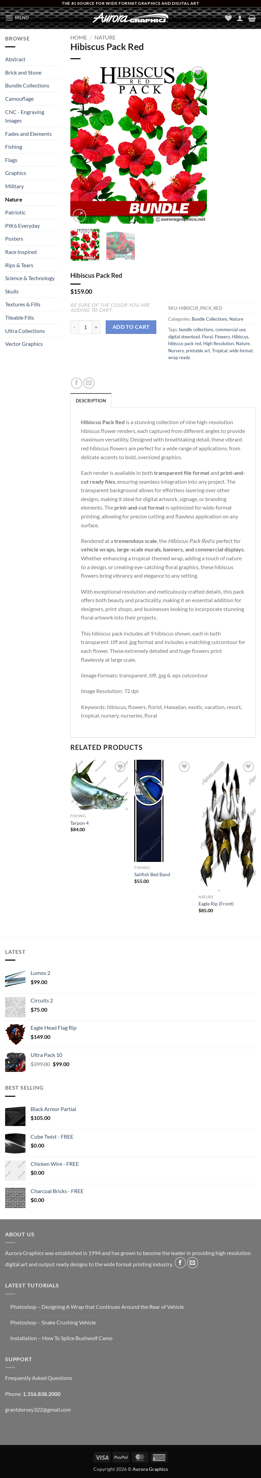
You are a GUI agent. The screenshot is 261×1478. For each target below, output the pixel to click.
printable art (198, 350)
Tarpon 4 (79, 823)
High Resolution (218, 343)
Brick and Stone (23, 72)
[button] (17, 18)
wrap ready (179, 357)
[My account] (240, 18)
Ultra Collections (25, 330)
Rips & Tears (19, 265)
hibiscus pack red (184, 343)
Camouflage (19, 98)
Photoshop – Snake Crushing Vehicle (53, 1322)
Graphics (15, 173)
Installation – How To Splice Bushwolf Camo (61, 1338)
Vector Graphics (24, 343)
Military (14, 186)
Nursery (176, 350)
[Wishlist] (228, 18)
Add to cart (131, 327)
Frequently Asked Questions (38, 1378)
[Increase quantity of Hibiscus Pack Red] (96, 327)
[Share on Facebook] (76, 383)
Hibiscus (240, 336)
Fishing (13, 146)
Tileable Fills (19, 317)
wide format (241, 350)
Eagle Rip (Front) (215, 903)
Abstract (15, 59)
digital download (184, 336)
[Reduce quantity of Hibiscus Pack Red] (74, 327)
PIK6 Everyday (22, 225)
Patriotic (15, 212)
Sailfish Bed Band (152, 874)
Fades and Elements (28, 133)
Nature (13, 199)
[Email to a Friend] (88, 383)
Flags (11, 160)
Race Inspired (21, 251)
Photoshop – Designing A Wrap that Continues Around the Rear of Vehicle (97, 1306)
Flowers (222, 336)
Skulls (12, 291)
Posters (14, 238)
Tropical (219, 350)
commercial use (230, 329)
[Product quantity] (85, 327)
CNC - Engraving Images (24, 116)
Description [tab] (91, 400)
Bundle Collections (27, 85)
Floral (207, 336)
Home (78, 37)
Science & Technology (30, 278)
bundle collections (196, 329)
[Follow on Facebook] (180, 1262)
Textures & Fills (22, 304)
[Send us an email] (192, 1262)
